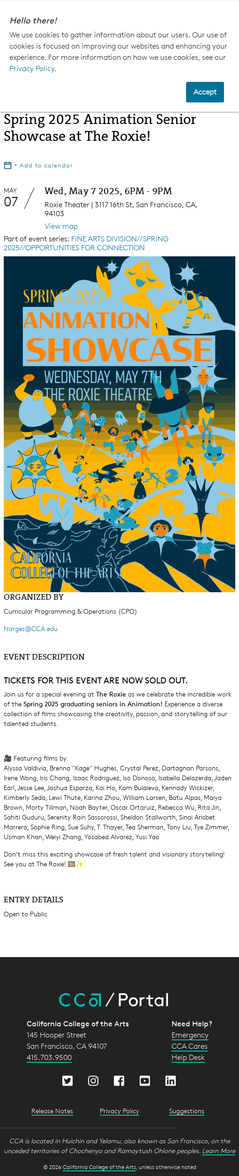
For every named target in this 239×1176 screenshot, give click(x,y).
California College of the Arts (99, 1166)
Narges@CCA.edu (31, 628)
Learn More (218, 1150)
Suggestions (186, 1111)
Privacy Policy (31, 68)
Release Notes (52, 1111)
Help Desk (188, 1057)
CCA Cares (190, 1046)
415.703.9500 (49, 1057)
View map (61, 226)
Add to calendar (38, 165)
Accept (205, 91)
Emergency (190, 1035)
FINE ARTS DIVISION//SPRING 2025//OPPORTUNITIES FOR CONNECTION (86, 243)
